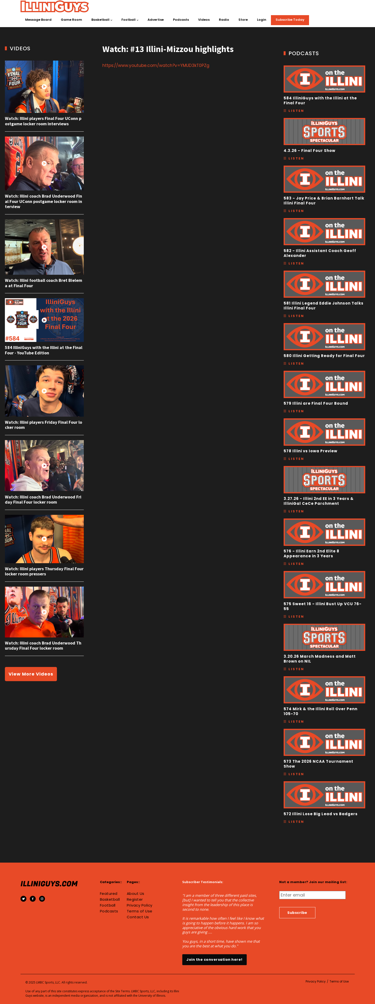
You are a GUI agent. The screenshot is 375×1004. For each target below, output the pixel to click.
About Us (135, 893)
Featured (109, 893)
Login (261, 19)
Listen (296, 110)
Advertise (156, 19)
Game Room (71, 19)
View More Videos (31, 674)
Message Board (38, 19)
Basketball (100, 19)
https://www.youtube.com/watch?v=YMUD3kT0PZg (155, 65)
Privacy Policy (139, 905)
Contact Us (138, 917)
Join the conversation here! (214, 959)
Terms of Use (139, 911)
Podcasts (181, 19)
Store (243, 19)
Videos (204, 19)
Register (135, 899)
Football (128, 19)
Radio (224, 19)
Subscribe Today (290, 19)
